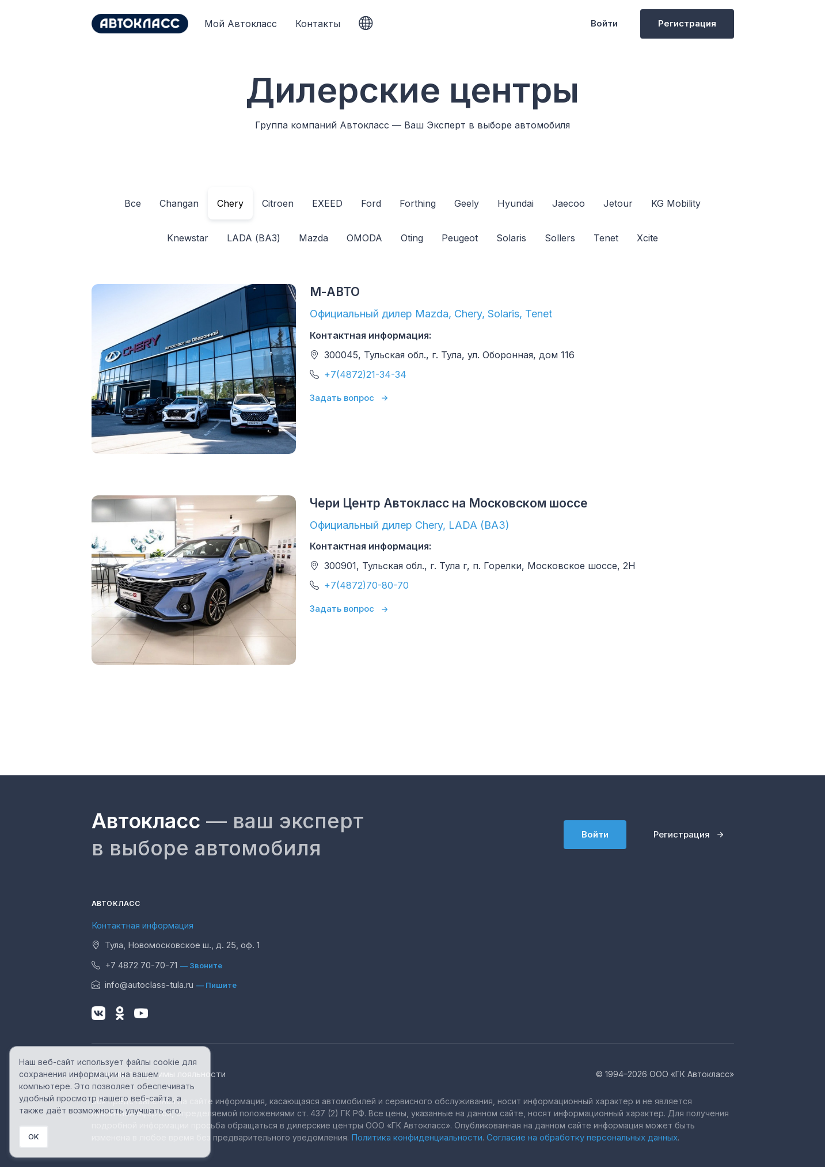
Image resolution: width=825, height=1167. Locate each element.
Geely (466, 203)
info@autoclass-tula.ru (142, 984)
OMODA (364, 238)
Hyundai (515, 203)
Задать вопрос (342, 397)
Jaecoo (568, 203)
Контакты (317, 23)
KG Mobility (676, 203)
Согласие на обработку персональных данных (582, 1137)
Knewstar (187, 238)
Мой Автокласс (240, 23)
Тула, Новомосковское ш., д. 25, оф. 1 (176, 944)
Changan (179, 203)
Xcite (647, 238)
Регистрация (687, 23)
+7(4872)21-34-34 (365, 374)
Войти (604, 23)
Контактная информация (142, 925)
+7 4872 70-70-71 (134, 965)
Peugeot (460, 238)
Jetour (618, 203)
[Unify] (140, 23)
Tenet (606, 238)
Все (132, 203)
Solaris (511, 238)
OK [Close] (33, 1136)
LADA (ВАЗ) (253, 238)
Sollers (560, 238)
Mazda (313, 238)
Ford (371, 203)
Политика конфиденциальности (416, 1137)
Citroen (278, 203)
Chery (230, 203)
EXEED (327, 203)
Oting (412, 238)
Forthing (418, 203)
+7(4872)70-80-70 (366, 585)
